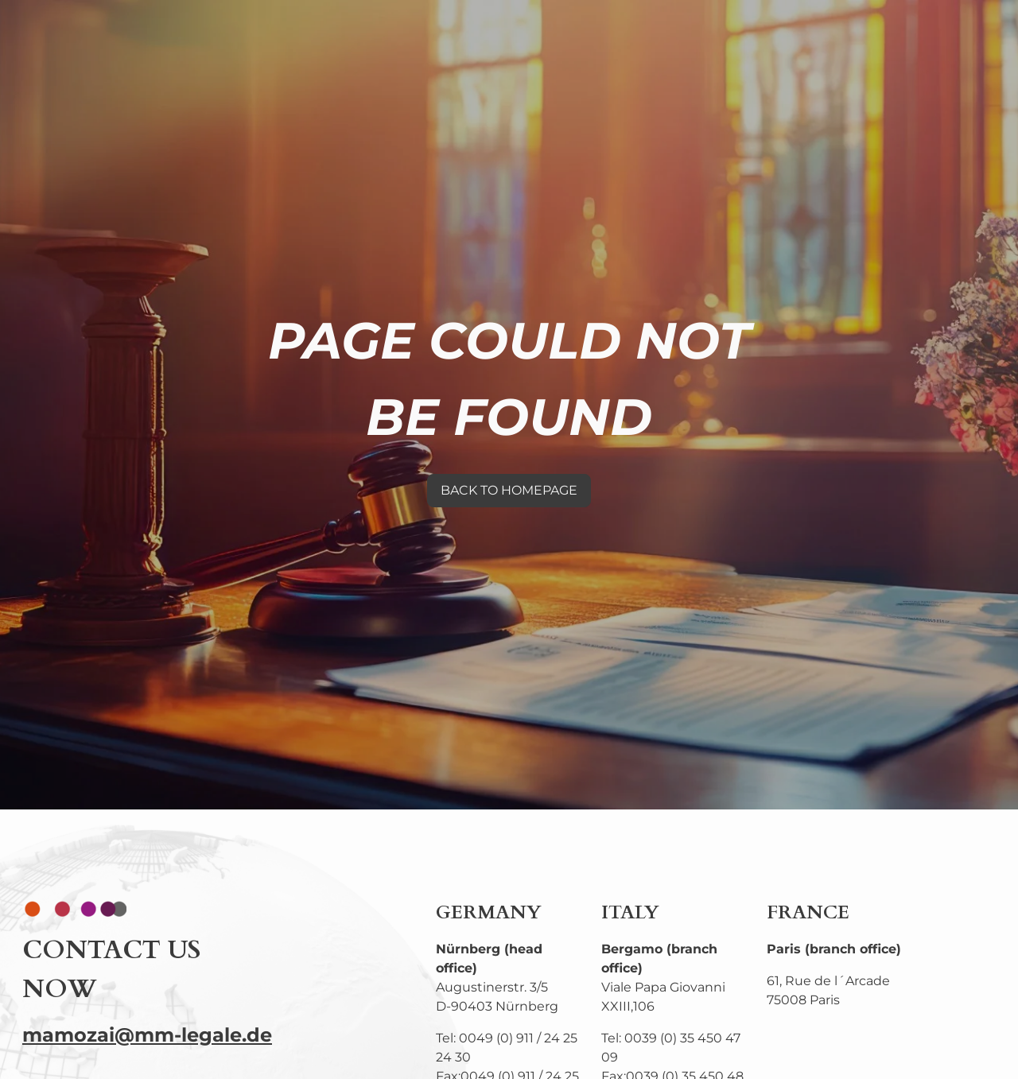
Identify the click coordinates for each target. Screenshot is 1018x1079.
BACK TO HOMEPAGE (509, 490)
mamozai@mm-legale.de (147, 1034)
